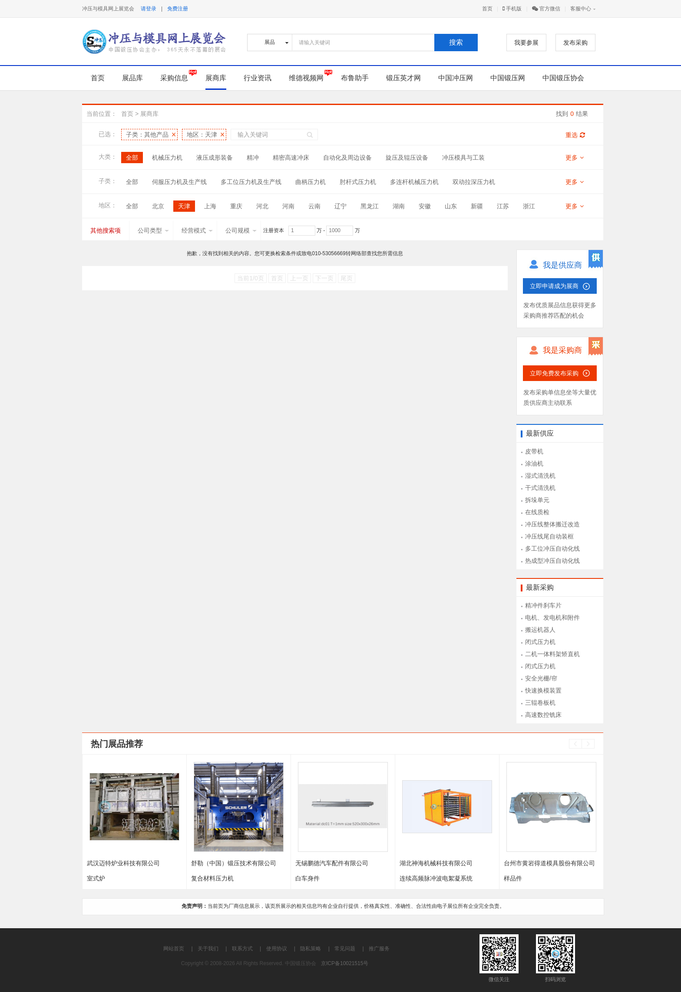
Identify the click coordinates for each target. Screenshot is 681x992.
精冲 (253, 157)
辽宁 (340, 206)
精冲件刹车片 (543, 605)
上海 (210, 206)
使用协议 (276, 949)
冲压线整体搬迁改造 (552, 524)
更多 (574, 157)
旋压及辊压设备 (407, 157)
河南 (288, 206)
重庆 (236, 206)
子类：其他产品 (147, 134)
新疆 (477, 206)
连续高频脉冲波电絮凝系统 (436, 878)
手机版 (512, 9)
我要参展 (526, 42)
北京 (158, 206)
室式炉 (96, 878)
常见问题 (344, 949)
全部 (132, 157)
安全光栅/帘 (541, 678)
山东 (451, 206)
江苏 (503, 206)
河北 (262, 206)
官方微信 (546, 9)
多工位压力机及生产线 (251, 181)
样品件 (513, 878)
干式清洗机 (540, 487)
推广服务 (379, 949)
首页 (487, 9)
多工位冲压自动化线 (552, 548)
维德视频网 (306, 78)
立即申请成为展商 (554, 285)
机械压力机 (167, 157)
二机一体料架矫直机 (552, 653)
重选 (575, 135)
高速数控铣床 (543, 714)
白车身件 (307, 878)
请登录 (148, 9)
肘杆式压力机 (358, 181)
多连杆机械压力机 (414, 181)
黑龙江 (369, 206)
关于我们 (208, 949)
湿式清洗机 (540, 475)
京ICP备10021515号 (344, 963)
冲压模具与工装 (463, 157)
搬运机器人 (540, 629)
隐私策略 (310, 949)
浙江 (529, 206)
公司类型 (153, 230)
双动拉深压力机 (474, 181)
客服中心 (580, 9)
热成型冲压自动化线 (552, 560)
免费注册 (177, 9)
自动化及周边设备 (347, 157)
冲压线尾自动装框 (549, 536)
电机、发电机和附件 (552, 617)
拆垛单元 (537, 499)
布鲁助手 (355, 78)
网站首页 (173, 949)
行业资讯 (257, 78)
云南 (314, 206)
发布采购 (575, 42)
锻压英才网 (403, 78)
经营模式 (197, 230)
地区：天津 (202, 134)
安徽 (425, 206)
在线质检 (537, 512)
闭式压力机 (540, 641)
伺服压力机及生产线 (179, 181)
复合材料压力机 (212, 878)
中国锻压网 (507, 78)
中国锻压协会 (563, 78)
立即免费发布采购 (554, 373)
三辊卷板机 (540, 702)
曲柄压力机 (310, 181)
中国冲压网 (455, 78)
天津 (184, 206)
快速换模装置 (543, 690)
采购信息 (174, 78)
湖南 (399, 206)
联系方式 (242, 949)
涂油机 (534, 463)
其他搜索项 (105, 230)
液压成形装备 (214, 157)
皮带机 (534, 451)
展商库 (215, 78)
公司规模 (241, 230)
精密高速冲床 (291, 157)
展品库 (132, 78)
